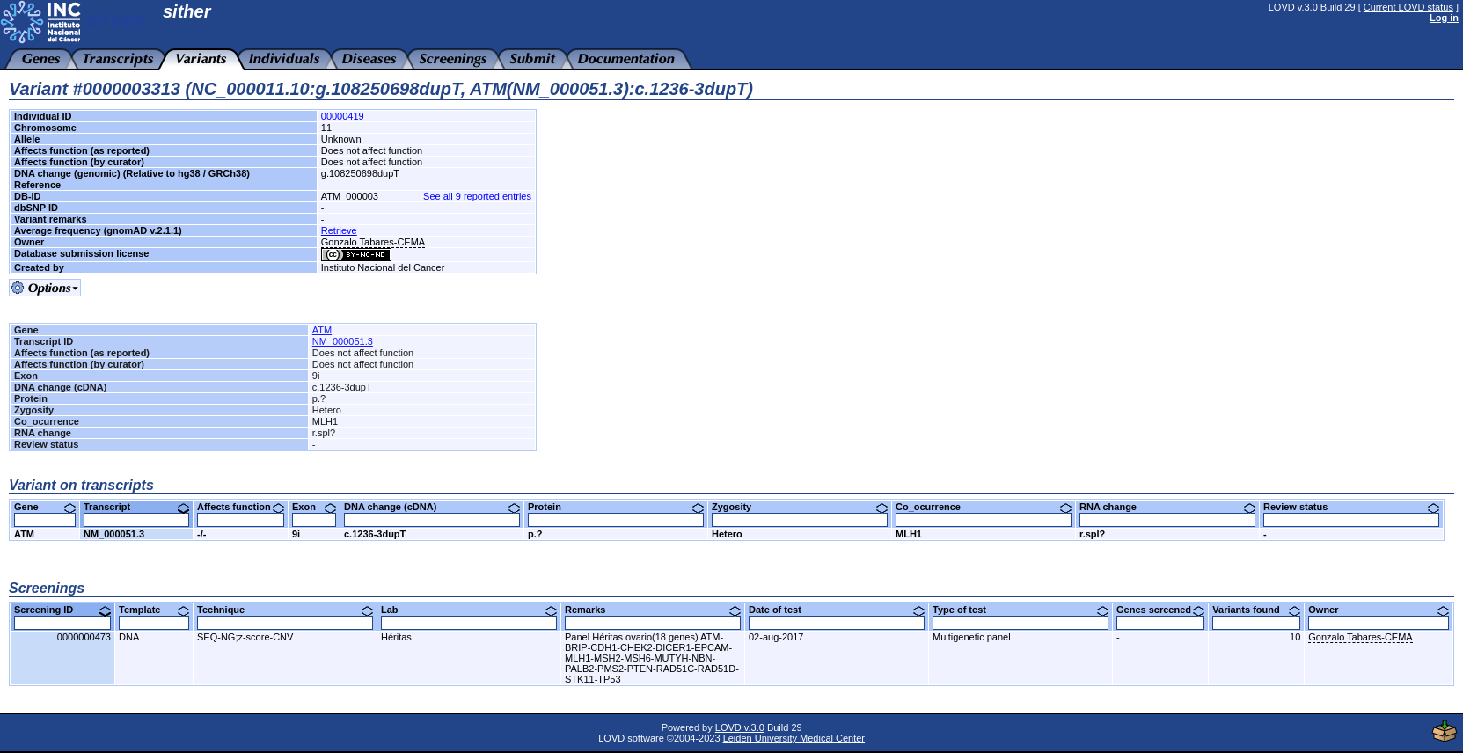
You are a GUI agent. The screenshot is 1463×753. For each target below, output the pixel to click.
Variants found (1256, 609)
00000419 (342, 116)
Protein (616, 506)
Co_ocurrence (984, 506)
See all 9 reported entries (477, 196)
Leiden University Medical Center (794, 738)
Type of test (1020, 609)
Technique (285, 609)
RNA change (1167, 506)
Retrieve (339, 230)
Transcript (136, 506)
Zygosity (800, 506)
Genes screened (1160, 609)
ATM (322, 330)
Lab (469, 609)
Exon (314, 506)
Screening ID (62, 609)
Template (154, 609)
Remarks (653, 609)
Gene (45, 506)
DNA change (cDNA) (432, 506)
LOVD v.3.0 (739, 727)
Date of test (837, 609)
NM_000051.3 (342, 341)
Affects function (240, 506)
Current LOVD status (1408, 7)
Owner (1378, 609)
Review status (1351, 506)
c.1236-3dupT (375, 534)
